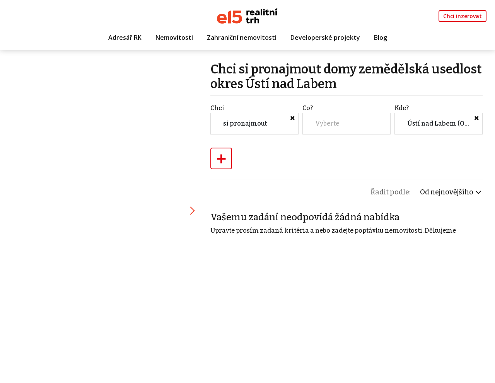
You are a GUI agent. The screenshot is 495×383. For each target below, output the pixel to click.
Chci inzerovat (462, 16)
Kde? (401, 108)
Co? (307, 108)
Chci (217, 108)
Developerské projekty (325, 37)
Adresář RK (125, 37)
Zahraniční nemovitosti (242, 37)
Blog (380, 37)
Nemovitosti (174, 37)
